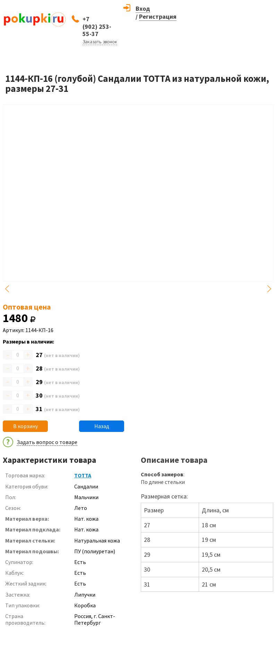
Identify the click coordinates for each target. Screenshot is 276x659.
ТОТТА (82, 475)
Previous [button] (7, 288)
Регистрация (157, 16)
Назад (101, 426)
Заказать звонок (100, 41)
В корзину (25, 426)
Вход (143, 8)
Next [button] (269, 288)
